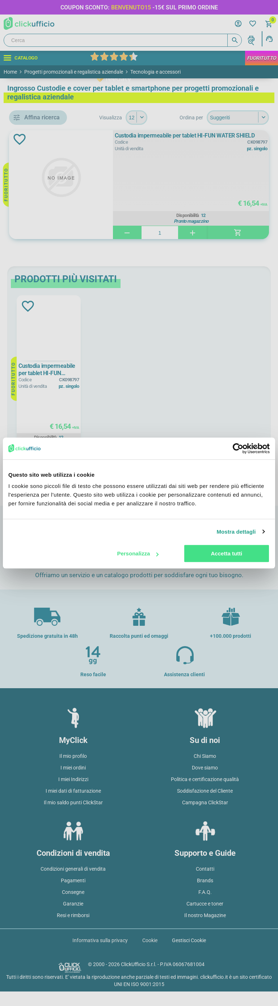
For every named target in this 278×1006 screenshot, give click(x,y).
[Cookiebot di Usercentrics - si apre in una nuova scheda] (238, 448)
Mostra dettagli (236, 532)
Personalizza (138, 553)
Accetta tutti (227, 553)
